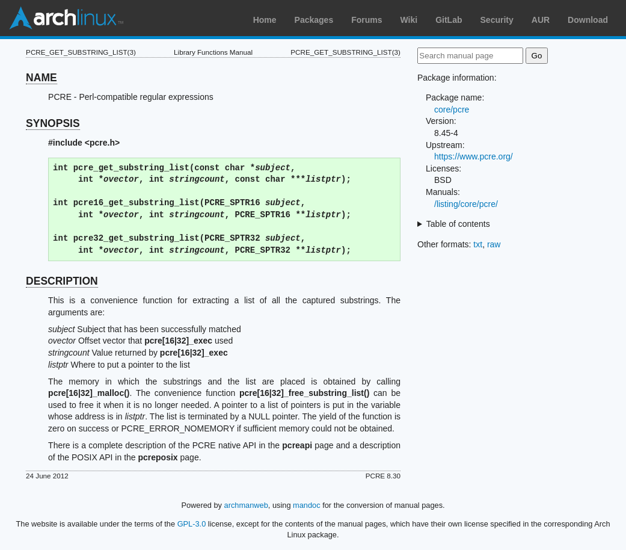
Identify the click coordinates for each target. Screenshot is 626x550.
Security (497, 20)
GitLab (448, 20)
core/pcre (451, 109)
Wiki (409, 20)
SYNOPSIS (52, 123)
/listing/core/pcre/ (466, 204)
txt (477, 244)
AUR (541, 20)
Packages (314, 20)
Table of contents (458, 224)
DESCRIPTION (62, 281)
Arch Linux (66, 18)
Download (588, 20)
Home (265, 20)
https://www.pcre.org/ (473, 156)
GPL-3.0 (191, 523)
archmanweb (246, 505)
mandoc (307, 505)
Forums (366, 20)
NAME (41, 78)
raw (494, 244)
